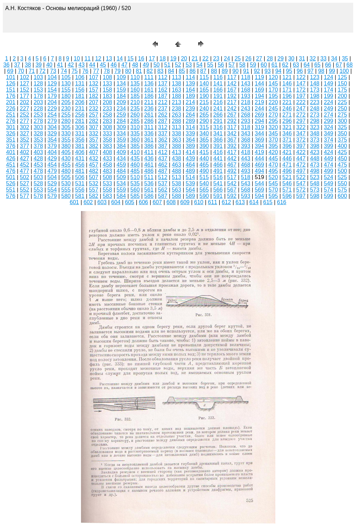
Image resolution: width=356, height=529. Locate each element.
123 (314, 77)
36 (6, 65)
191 (218, 96)
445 (273, 158)
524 (328, 177)
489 (190, 171)
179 (52, 96)
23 (216, 58)
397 (301, 146)
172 (301, 90)
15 (130, 58)
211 (149, 102)
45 (103, 65)
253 (38, 115)
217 (231, 102)
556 (79, 190)
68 (350, 65)
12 (98, 58)
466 (218, 165)
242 (231, 108)
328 (38, 133)
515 (204, 177)
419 (259, 152)
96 (300, 71)
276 (10, 121)
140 (204, 83)
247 (301, 108)
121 (287, 77)
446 (287, 158)
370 (273, 140)
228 (38, 108)
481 (79, 171)
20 (184, 58)
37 (17, 65)
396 (287, 146)
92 (257, 71)
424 (328, 152)
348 (314, 133)
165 (204, 90)
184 (121, 96)
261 (149, 115)
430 (66, 158)
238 (176, 108)
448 (314, 158)
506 (79, 177)
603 (102, 202)
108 (107, 77)
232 (93, 108)
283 (107, 121)
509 (121, 177)
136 (149, 83)
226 (10, 108)
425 (342, 152)
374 (328, 140)
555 (66, 190)
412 (163, 152)
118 (245, 77)
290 (204, 121)
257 (93, 115)
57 (231, 65)
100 (344, 71)
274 (328, 115)
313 (176, 127)
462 (163, 165)
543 (245, 183)
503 (38, 177)
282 (93, 121)
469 (259, 165)
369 (259, 140)
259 (121, 115)
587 (163, 196)
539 (190, 183)
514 (190, 177)
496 (287, 171)
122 (301, 77)
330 (66, 133)
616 (281, 202)
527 (24, 183)
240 (204, 108)
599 (328, 196)
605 (130, 202)
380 (66, 146)
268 (245, 115)
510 (135, 177)
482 (93, 171)
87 (203, 71)
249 (328, 108)
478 (38, 171)
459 (121, 165)
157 (93, 90)
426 (10, 158)
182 (93, 96)
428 (38, 158)
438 (176, 158)
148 (314, 83)
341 (218, 133)
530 (66, 183)
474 (328, 165)
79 (117, 71)
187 (163, 96)
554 (52, 190)
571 (287, 190)
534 (121, 183)
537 (163, 183)
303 (38, 127)
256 (79, 115)
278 (38, 121)
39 (38, 65)
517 (231, 177)
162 (163, 90)
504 (52, 177)
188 (176, 96)
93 (268, 71)
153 (38, 90)
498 (314, 171)
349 (328, 133)
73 (53, 71)
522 (301, 177)
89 (224, 71)
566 (218, 190)
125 (342, 77)
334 (121, 133)
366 (218, 140)
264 (190, 115)
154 (52, 90)
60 (264, 65)
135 (135, 83)
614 (254, 202)
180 (66, 96)
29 (280, 58)
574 (328, 190)
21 (195, 58)
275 (342, 115)
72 (42, 71)
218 (245, 102)
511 (149, 177)
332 (93, 133)
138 (176, 83)
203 (38, 102)
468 (245, 165)
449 (328, 158)
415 (204, 152)
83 (160, 71)
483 (107, 171)
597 (301, 196)
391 (218, 146)
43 (82, 65)
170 (273, 90)
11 (87, 58)
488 (176, 171)
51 (167, 65)
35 (345, 58)
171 (287, 90)
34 (334, 58)
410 (135, 152)
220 (273, 102)
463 (176, 165)
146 (287, 83)
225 (342, 102)
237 (163, 108)
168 (245, 90)
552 (24, 190)
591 (218, 196)
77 (96, 71)
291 (218, 121)
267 (231, 115)
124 (328, 77)
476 (10, 171)
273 (314, 115)
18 (163, 58)
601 (74, 202)
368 (245, 140)
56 (221, 65)
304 (52, 127)
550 (342, 183)
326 (10, 133)
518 (245, 177)
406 (79, 152)
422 (301, 152)
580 (66, 196)
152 (24, 90)
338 (176, 133)
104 (52, 77)
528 (38, 183)
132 (93, 83)
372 (301, 140)
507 (93, 177)
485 (135, 171)
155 (66, 90)
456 (79, 165)
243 (245, 108)
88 (214, 71)
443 (245, 158)
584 (121, 196)
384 (121, 146)
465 (204, 165)
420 (273, 152)
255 (66, 115)
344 (259, 133)
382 (93, 146)
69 (10, 71)
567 (231, 190)
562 (163, 190)
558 (107, 190)
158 (107, 90)
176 (10, 96)
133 (107, 83)
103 (38, 77)
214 (190, 102)
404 (52, 152)
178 (38, 96)
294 (259, 121)
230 (66, 108)
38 (28, 65)
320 (273, 127)
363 (176, 140)
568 (245, 190)
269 (259, 115)
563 (176, 190)
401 (10, 152)
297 (301, 121)
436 (149, 158)
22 (205, 58)
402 (24, 152)
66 (328, 65)
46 (114, 65)
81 (139, 71)
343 (245, 133)
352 (24, 140)
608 (171, 202)
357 (93, 140)
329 (52, 133)
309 (121, 127)
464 (190, 165)
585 (135, 196)
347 (301, 133)
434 (121, 158)
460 (135, 165)
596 (287, 196)
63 (296, 65)
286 (149, 121)
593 (245, 196)
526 (10, 183)
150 (342, 83)
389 (190, 146)
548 (314, 183)
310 (135, 127)
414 (190, 152)
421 (287, 152)
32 (313, 58)
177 (24, 96)
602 (88, 202)
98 (321, 71)
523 (314, 177)
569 (259, 190)
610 (198, 202)
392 (231, 146)
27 (259, 58)
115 (204, 77)
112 (163, 77)
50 (156, 65)
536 (149, 183)
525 (342, 177)
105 (66, 77)
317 (231, 127)
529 (52, 183)
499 (328, 171)
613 (240, 202)
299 (328, 121)
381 (79, 146)
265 (204, 115)
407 (93, 152)
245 (273, 108)
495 (273, 171)
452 (24, 165)
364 (190, 140)
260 (135, 115)
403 (38, 152)
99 (332, 71)
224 (328, 102)
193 (245, 96)
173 (314, 90)
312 (163, 127)
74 (64, 71)
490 (204, 171)
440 (204, 158)
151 (10, 90)
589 (190, 196)
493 (245, 171)
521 (287, 177)
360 (135, 140)
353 (38, 140)
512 (163, 177)
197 (301, 96)
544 (259, 183)
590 (204, 196)
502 (24, 177)
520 (273, 177)
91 (246, 71)
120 (273, 77)
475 (342, 165)
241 (218, 108)
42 (71, 65)
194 (259, 96)
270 (273, 115)
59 (253, 65)
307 (93, 127)
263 (176, 115)
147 (301, 83)
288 (176, 121)
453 (38, 165)
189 (190, 96)
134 (121, 83)
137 (163, 83)
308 (107, 127)
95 (289, 71)
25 (238, 58)
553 (38, 190)
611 (212, 202)
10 (77, 58)
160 (135, 90)
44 (92, 65)
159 (121, 90)
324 (328, 127)
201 (10, 102)
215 (204, 102)
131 (79, 83)
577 (24, 196)
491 (218, 171)
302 (24, 127)
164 (190, 90)
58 (242, 65)
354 (52, 140)
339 (190, 133)
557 (93, 190)
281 (79, 121)
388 (176, 146)
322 (301, 127)
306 (79, 127)
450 (342, 158)
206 (79, 102)
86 (192, 71)
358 (107, 140)
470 (273, 165)
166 (218, 90)
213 (176, 102)
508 (107, 177)
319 (259, 127)
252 (24, 115)
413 (176, 152)
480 (66, 171)
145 (273, 83)
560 (135, 190)
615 (268, 202)
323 (314, 127)
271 (287, 115)
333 (107, 133)
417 (231, 152)
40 (49, 65)
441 (218, 158)
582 (93, 196)
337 (163, 133)
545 (273, 183)
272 (301, 115)
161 (149, 90)
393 (245, 146)
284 (121, 121)
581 (79, 196)
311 (149, 127)
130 (66, 83)
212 (163, 102)
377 (24, 146)
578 (38, 196)
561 (149, 190)
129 (52, 83)
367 (231, 140)
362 (163, 140)
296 (287, 121)
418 (245, 152)
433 (107, 158)
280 (66, 121)
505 (66, 177)
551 (10, 190)
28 (270, 58)
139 (190, 83)
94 (278, 71)
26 (248, 58)
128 (38, 83)
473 (314, 165)
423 (314, 152)
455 (66, 165)
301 (10, 127)
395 (273, 146)
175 (342, 90)
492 (231, 171)
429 (52, 158)
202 (24, 102)
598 (314, 196)
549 (328, 183)
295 (273, 121)
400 (342, 146)
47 (124, 65)
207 (93, 102)
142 (231, 83)
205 (66, 102)
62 (285, 65)
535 (135, 183)
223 (314, 102)
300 (342, 121)
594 (259, 196)
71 (32, 71)
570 (273, 190)
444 (259, 158)
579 (52, 196)
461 (149, 165)
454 (52, 165)
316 (218, 127)
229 (52, 108)
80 (128, 71)
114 (190, 77)
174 (328, 90)
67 (339, 65)
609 (185, 202)
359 (121, 140)
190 (204, 96)
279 (52, 121)
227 (24, 108)
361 (149, 140)
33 (323, 58)
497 (301, 171)
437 (163, 158)
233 (107, 108)
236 (149, 108)
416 (218, 152)
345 (273, 133)
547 (301, 183)
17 (152, 58)
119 (259, 77)
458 (107, 165)
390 (204, 146)
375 (342, 140)
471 (287, 165)
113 (176, 77)
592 (231, 196)
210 (135, 102)
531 (79, 183)
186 (149, 96)
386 (149, 146)
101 (10, 77)
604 (116, 202)
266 (218, 115)
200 (342, 96)
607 (157, 202)
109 (121, 77)
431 (79, 158)
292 (231, 121)
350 (342, 133)
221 (287, 102)
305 (66, 127)
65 (317, 65)
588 (176, 196)
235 (135, 108)
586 (149, 196)
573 (314, 190)
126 (10, 83)
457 (93, 165)
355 (66, 140)
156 (79, 90)
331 (79, 133)
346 (287, 133)
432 (93, 158)
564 (190, 190)
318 (245, 127)
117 (231, 77)
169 (259, 90)
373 (314, 140)
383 (107, 146)
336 (149, 133)
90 (235, 71)
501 (10, 177)
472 (301, 165)
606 (143, 202)
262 (163, 115)
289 (190, 121)
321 (287, 127)
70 (21, 71)
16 (141, 58)
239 (190, 108)
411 (149, 152)
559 (121, 190)
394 (259, 146)
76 (85, 71)
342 (231, 133)
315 (204, 127)
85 (182, 71)
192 (231, 96)
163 (176, 90)
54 (199, 65)
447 (301, 158)
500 (342, 171)
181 (79, 96)
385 (135, 146)
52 (178, 65)
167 (231, 90)
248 (314, 108)
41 (60, 65)
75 (75, 71)
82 (150, 71)
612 (226, 202)
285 (135, 121)
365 (204, 140)
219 (259, 102)
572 (301, 190)
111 (149, 77)
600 (342, 196)
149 (328, 83)
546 (287, 183)
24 (227, 58)
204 (52, 102)
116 (218, 77)
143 (245, 83)
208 (107, 102)
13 (109, 58)
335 (135, 133)
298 (314, 121)
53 (189, 65)
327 (24, 133)
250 (342, 108)
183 (107, 96)
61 (275, 65)
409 (121, 152)
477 (24, 171)
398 (314, 146)
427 (24, 158)
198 (314, 96)
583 (107, 196)
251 (10, 115)
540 (204, 183)
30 (291, 58)
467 (231, 165)
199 (328, 96)
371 (287, 140)
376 (10, 146)
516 (218, 177)
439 (190, 158)
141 (218, 83)
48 (135, 65)
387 (163, 146)
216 (218, 102)
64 (307, 65)
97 (310, 71)
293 (245, 121)
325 (342, 127)
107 (93, 77)
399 (328, 146)
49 (146, 65)
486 (149, 171)
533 (107, 183)
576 (10, 196)
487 (163, 171)
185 (135, 96)
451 (10, 165)
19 (173, 58)
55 (210, 65)
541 (218, 183)
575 (342, 190)
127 (24, 83)
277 (24, 121)
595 (273, 196)
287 (163, 121)
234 (121, 108)
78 (107, 71)
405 (66, 152)
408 (107, 152)
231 (79, 108)
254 (52, 115)
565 (204, 190)
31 (302, 58)
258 (107, 115)
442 (231, 158)
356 (79, 140)
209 (121, 102)
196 (287, 96)
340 (204, 133)
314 (190, 127)
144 (259, 83)
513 (176, 177)
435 (135, 158)
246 (287, 108)
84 (171, 71)
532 (93, 183)
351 (10, 140)
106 (79, 77)
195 (273, 96)
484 (121, 171)
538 (176, 183)
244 (259, 108)
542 (231, 183)
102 (24, 77)
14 (119, 58)
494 (259, 171)
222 (301, 102)
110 (135, 77)
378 (38, 146)
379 (52, 146)
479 (52, 171)
